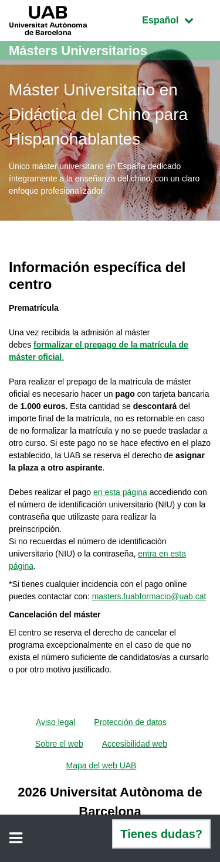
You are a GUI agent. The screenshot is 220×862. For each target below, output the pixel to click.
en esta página (120, 492)
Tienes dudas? (161, 833)
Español (176, 19)
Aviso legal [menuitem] (55, 722)
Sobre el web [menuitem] (59, 743)
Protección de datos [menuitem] (130, 722)
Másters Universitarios (78, 50)
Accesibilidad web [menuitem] (134, 743)
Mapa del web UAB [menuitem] (101, 765)
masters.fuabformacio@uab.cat (149, 596)
